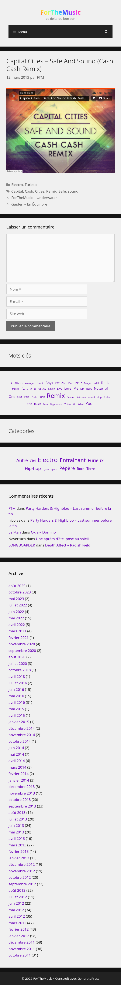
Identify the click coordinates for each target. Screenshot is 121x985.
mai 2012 (16, 909)
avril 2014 (16, 760)
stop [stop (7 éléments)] (99, 397)
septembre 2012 (22, 883)
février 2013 (18, 851)
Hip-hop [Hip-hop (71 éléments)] (33, 468)
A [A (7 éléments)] (12, 383)
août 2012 (16, 890)
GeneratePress (88, 978)
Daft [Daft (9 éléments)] (70, 383)
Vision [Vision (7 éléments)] (67, 404)
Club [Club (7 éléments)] (64, 383)
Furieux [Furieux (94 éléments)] (96, 460)
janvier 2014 (18, 780)
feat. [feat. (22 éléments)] (105, 382)
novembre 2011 (21, 948)
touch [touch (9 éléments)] (37, 404)
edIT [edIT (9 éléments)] (96, 383)
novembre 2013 (21, 793)
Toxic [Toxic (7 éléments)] (45, 404)
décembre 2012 (21, 864)
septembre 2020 (22, 650)
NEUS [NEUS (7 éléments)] (89, 388)
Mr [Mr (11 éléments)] (82, 388)
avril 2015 (16, 715)
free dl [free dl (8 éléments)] (15, 388)
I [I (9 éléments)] (27, 388)
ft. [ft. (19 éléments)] (23, 388)
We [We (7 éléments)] (74, 404)
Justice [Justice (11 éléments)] (42, 388)
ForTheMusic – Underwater (34, 197)
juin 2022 (16, 611)
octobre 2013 (19, 799)
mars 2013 (17, 845)
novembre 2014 (21, 734)
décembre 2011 (21, 942)
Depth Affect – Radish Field (67, 545)
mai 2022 (16, 618)
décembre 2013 (21, 786)
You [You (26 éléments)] (89, 403)
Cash (29, 191)
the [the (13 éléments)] (29, 404)
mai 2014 (16, 754)
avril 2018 (16, 676)
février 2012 (18, 929)
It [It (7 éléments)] (34, 388)
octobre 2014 (19, 741)
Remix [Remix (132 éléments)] (56, 395)
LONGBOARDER (21, 545)
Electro (17, 184)
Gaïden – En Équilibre (29, 204)
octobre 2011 (19, 955)
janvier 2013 (18, 858)
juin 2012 (16, 903)
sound (73, 191)
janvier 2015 (18, 721)
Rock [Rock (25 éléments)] (80, 468)
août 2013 (16, 812)
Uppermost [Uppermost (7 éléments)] (56, 404)
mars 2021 (17, 631)
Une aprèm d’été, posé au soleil (62, 538)
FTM (12, 508)
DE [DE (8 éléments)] (77, 383)
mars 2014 (17, 767)
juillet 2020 (17, 663)
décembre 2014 (21, 728)
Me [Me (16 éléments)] (75, 388)
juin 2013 (16, 825)
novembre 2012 (21, 871)
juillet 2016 (17, 682)
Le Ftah (14, 532)
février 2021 (18, 637)
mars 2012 (17, 922)
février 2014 (18, 773)
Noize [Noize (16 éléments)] (98, 388)
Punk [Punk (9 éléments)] (42, 397)
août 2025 (16, 585)
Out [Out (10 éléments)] (19, 397)
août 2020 (16, 656)
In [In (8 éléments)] (31, 388)
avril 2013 (16, 838)
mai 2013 (16, 832)
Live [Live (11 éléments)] (59, 388)
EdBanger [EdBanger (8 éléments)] (86, 383)
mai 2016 (16, 695)
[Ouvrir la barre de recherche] (106, 31)
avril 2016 (16, 702)
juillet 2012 (17, 896)
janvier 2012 (18, 935)
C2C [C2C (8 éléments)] (57, 383)
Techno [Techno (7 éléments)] (107, 397)
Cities (39, 191)
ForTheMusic (60, 12)
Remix (51, 191)
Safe (62, 191)
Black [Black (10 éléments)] (40, 383)
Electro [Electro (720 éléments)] (48, 460)
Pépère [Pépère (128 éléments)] (67, 468)
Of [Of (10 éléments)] (106, 388)
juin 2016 (16, 689)
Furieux (31, 184)
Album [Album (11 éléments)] (18, 383)
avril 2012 (16, 916)
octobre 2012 (19, 877)
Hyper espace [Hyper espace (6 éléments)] (50, 469)
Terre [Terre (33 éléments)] (90, 468)
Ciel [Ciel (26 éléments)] (33, 460)
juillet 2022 (17, 605)
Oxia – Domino (43, 532)
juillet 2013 (17, 819)
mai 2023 (16, 598)
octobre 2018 (19, 669)
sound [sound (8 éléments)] (91, 397)
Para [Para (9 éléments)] (27, 397)
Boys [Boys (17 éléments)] (49, 382)
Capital (17, 191)
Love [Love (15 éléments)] (67, 388)
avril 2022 (16, 624)
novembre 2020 (21, 644)
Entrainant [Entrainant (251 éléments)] (73, 460)
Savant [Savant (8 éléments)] (71, 397)
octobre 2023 (19, 592)
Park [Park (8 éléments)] (34, 397)
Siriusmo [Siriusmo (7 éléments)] (81, 397)
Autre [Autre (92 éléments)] (22, 460)
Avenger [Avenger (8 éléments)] (30, 383)
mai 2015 (16, 708)
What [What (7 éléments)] (81, 404)
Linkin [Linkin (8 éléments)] (51, 388)
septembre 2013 (22, 806)
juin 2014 (16, 747)
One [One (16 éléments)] (12, 396)
